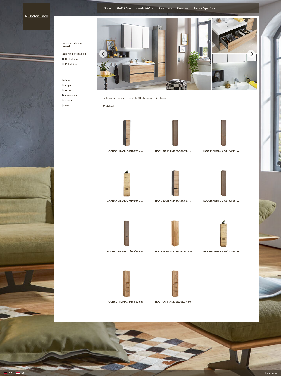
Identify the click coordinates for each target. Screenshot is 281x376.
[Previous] (103, 54)
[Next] (251, 54)
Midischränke (71, 64)
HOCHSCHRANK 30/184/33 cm (173, 151)
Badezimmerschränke (127, 98)
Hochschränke (146, 98)
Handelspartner (204, 8)
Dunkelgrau (70, 90)
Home (108, 8)
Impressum (271, 373)
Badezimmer (109, 98)
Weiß (67, 105)
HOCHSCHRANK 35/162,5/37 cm (174, 251)
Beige (68, 85)
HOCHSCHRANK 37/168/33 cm (125, 151)
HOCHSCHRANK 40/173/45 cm (125, 201)
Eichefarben (160, 98)
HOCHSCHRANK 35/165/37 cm (125, 301)
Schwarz (69, 100)
